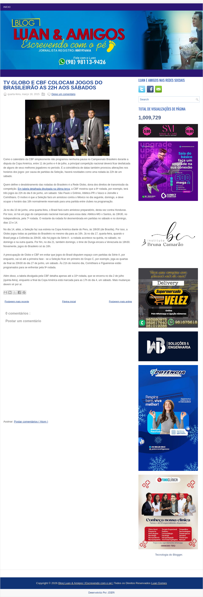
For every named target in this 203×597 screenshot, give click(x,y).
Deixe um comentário (63, 94)
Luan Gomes (159, 583)
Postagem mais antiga (120, 301)
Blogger (177, 554)
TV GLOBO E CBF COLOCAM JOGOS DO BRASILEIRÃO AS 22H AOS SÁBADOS (52, 85)
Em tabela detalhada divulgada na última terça (44, 188)
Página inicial (69, 301)
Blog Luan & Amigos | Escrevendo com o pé (85, 583)
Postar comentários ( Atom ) (31, 421)
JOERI (111, 592)
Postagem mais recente (17, 301)
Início (7, 7)
